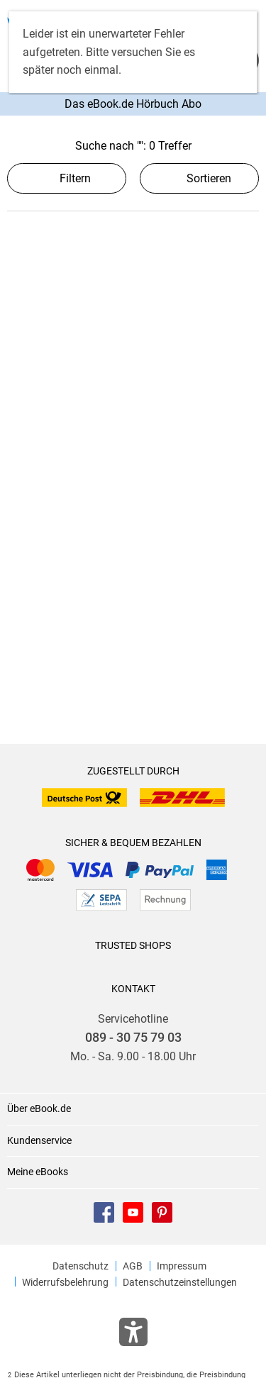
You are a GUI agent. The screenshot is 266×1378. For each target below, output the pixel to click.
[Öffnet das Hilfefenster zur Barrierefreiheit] (133, 1335)
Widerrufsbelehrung (65, 1282)
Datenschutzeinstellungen (180, 1282)
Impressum (181, 1266)
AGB (133, 1266)
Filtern (67, 178)
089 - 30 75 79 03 (133, 1037)
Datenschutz (80, 1266)
